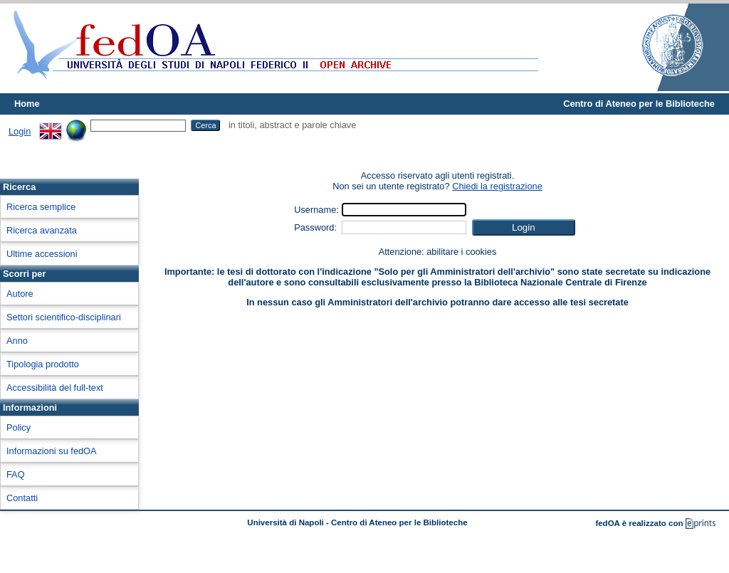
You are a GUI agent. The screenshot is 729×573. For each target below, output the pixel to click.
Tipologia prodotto (42, 364)
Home (27, 103)
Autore (19, 293)
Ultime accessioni (42, 253)
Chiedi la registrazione (497, 186)
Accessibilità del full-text (54, 387)
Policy (18, 427)
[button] (523, 227)
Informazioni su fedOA (51, 451)
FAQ (15, 474)
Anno (17, 340)
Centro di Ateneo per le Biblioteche (639, 103)
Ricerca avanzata (41, 230)
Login (20, 131)
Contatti (22, 498)
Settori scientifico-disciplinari (63, 317)
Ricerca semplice (40, 206)
